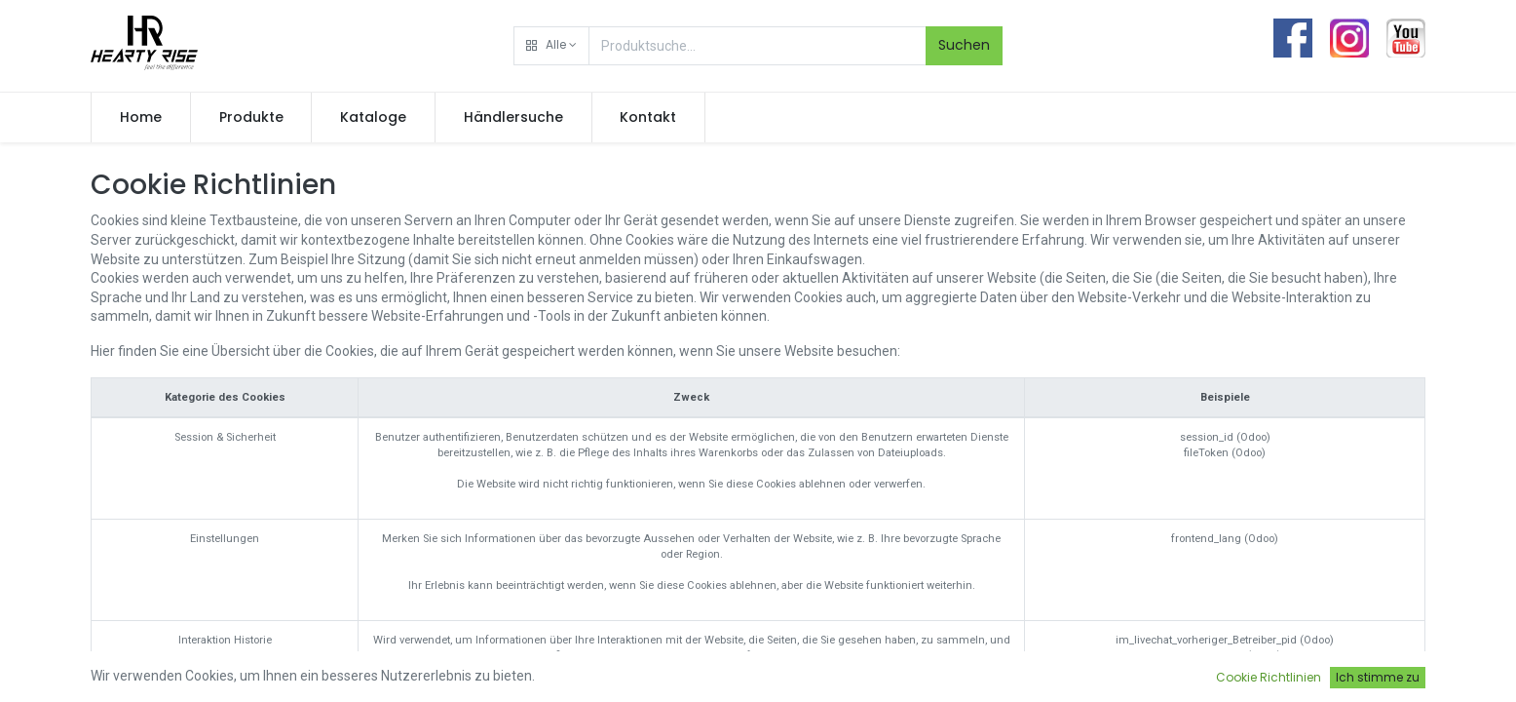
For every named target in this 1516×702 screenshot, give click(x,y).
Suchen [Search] (964, 45)
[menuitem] (141, 118)
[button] (551, 45)
